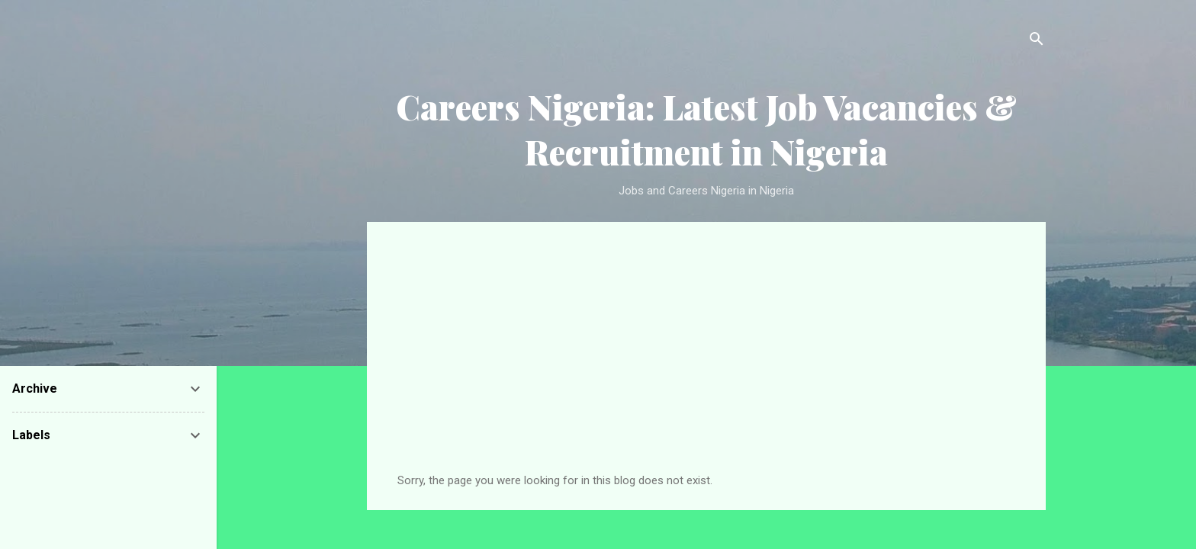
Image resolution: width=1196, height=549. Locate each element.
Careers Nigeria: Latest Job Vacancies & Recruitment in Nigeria (706, 129)
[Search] (1036, 41)
